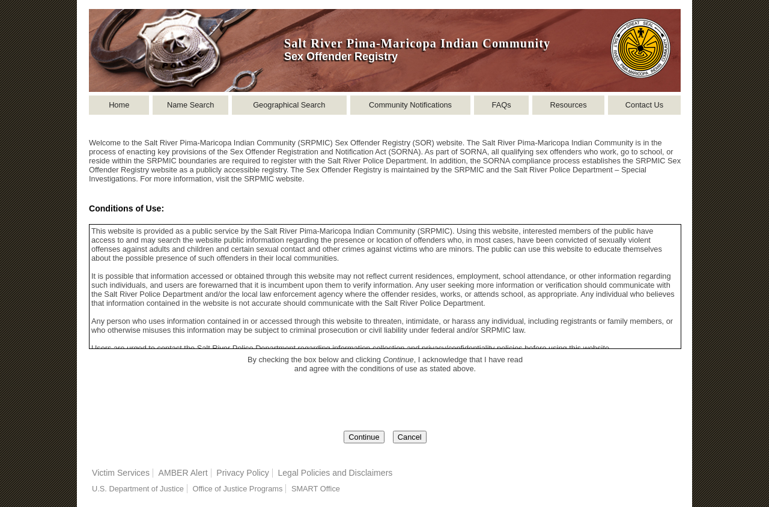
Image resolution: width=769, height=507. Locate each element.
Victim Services (121, 473)
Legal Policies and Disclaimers (335, 473)
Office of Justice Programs (237, 488)
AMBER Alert (183, 473)
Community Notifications (410, 104)
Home (119, 104)
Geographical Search (289, 104)
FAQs (501, 104)
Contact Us (644, 104)
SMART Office (315, 488)
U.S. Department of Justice (138, 488)
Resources (568, 104)
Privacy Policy (242, 473)
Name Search (190, 104)
